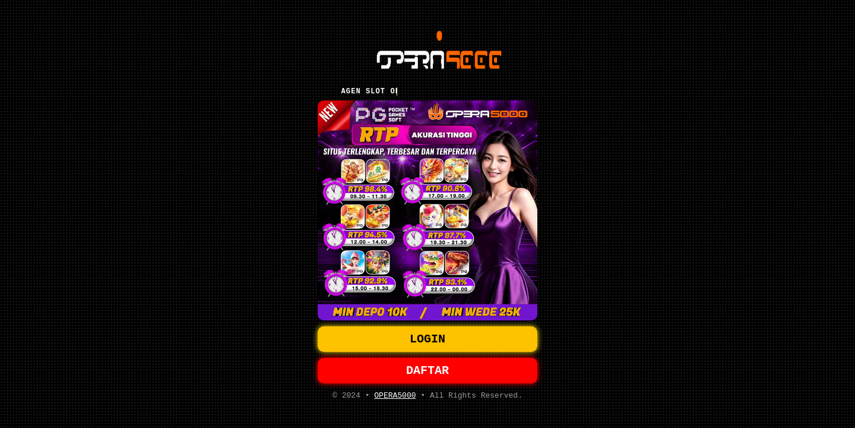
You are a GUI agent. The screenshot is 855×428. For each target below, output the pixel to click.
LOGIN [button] (427, 338)
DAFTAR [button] (427, 372)
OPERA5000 (395, 399)
